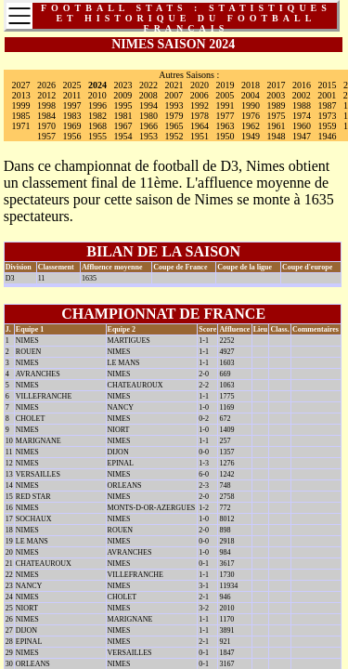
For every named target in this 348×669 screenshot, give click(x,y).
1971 (21, 126)
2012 (46, 95)
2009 (122, 95)
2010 (97, 95)
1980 (148, 116)
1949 (250, 136)
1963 (225, 126)
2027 (21, 85)
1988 (301, 105)
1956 (72, 136)
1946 (327, 136)
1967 (123, 126)
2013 (21, 95)
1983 (72, 116)
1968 (97, 126)
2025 (72, 85)
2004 (250, 95)
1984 (46, 116)
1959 (327, 126)
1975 (276, 116)
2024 (97, 85)
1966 (148, 126)
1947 (301, 136)
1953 (148, 136)
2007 (173, 95)
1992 (199, 105)
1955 (97, 136)
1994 (148, 105)
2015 (327, 85)
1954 (123, 136)
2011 (72, 95)
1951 (199, 136)
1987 (327, 105)
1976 (250, 116)
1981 (123, 116)
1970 (46, 126)
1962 (250, 126)
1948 (276, 136)
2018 (250, 85)
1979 (174, 116)
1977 (225, 116)
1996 (97, 105)
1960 (301, 126)
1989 (276, 105)
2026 (46, 85)
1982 (97, 116)
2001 (326, 95)
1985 (21, 116)
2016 (301, 85)
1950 (225, 136)
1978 (199, 116)
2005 (224, 95)
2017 (276, 85)
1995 (123, 105)
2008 (148, 95)
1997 (72, 105)
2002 (301, 95)
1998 (46, 105)
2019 (225, 85)
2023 (123, 85)
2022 (148, 85)
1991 (225, 105)
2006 (199, 95)
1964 (199, 126)
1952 (174, 136)
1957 (46, 136)
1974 (301, 116)
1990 (250, 105)
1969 (72, 126)
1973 (327, 116)
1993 (174, 105)
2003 (275, 95)
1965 (174, 126)
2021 (174, 85)
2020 (199, 85)
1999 (21, 105)
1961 (276, 126)
